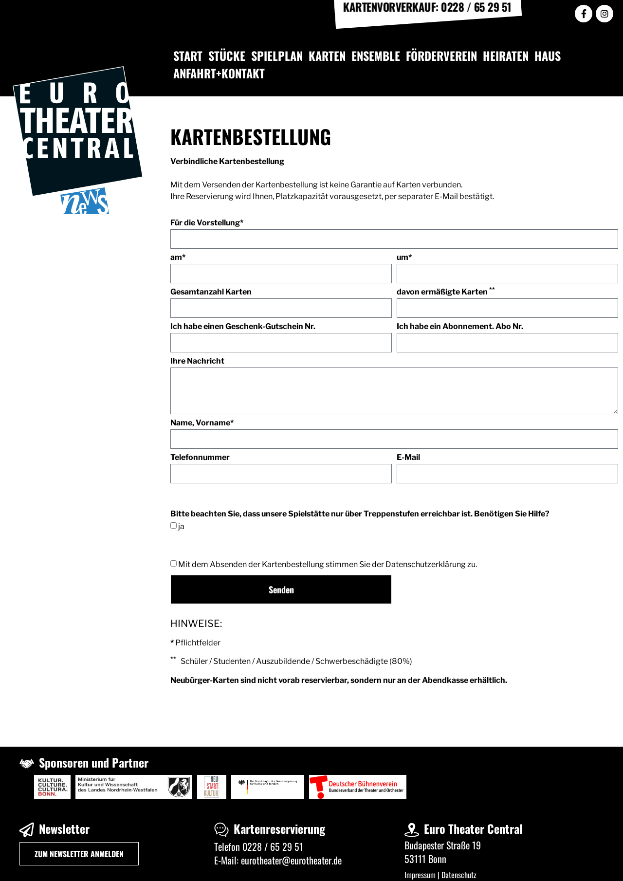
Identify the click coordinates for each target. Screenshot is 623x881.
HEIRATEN (506, 55)
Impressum (420, 875)
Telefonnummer (200, 458)
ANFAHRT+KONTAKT (219, 73)
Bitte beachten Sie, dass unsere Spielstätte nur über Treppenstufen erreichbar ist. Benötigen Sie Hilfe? (360, 514)
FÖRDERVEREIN (441, 55)
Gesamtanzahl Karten (211, 292)
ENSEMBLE (375, 55)
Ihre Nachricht (197, 361)
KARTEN (327, 55)
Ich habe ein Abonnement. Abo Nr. (460, 327)
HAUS (547, 55)
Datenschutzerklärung (425, 564)
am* (177, 258)
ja (181, 526)
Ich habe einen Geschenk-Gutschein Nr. (242, 327)
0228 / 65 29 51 (272, 846)
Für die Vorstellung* (206, 223)
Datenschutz (458, 875)
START (187, 55)
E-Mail (408, 458)
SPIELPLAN (277, 55)
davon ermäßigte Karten (446, 292)
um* (404, 258)
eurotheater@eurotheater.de (291, 860)
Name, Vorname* (202, 423)
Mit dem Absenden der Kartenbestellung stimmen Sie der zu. (327, 564)
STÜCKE (226, 55)
